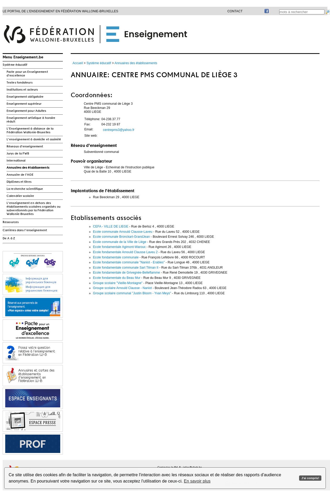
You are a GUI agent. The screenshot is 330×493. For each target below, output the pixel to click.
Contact (235, 11)
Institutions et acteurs (22, 89)
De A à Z (9, 238)
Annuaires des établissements (28, 167)
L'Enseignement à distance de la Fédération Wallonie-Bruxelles (30, 130)
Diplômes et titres (19, 182)
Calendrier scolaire (20, 196)
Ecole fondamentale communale (116, 257)
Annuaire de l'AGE (20, 174)
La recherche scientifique (25, 189)
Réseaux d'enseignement (25, 146)
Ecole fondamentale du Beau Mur (116, 278)
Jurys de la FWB (18, 153)
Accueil (78, 63)
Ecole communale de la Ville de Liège (119, 242)
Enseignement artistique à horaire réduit (31, 120)
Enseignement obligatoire (25, 96)
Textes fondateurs (19, 82)
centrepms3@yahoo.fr (118, 130)
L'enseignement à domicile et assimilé (34, 139)
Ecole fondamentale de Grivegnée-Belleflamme (126, 272)
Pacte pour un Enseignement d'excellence (27, 73)
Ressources (11, 222)
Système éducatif (15, 65)
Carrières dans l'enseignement (25, 230)
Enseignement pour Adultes (26, 111)
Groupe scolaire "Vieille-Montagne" (117, 283)
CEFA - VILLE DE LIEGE (110, 226)
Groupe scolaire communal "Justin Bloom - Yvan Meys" (132, 293)
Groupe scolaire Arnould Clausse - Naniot (122, 288)
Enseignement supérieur (24, 104)
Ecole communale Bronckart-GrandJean (121, 237)
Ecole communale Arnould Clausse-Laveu (122, 232)
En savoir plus (197, 481)
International (16, 160)
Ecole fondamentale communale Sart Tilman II (125, 267)
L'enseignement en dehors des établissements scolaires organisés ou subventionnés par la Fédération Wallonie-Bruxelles (33, 209)
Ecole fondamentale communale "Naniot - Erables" (129, 262)
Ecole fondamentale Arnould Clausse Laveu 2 (125, 252)
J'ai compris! (310, 478)
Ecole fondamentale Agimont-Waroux (119, 247)
